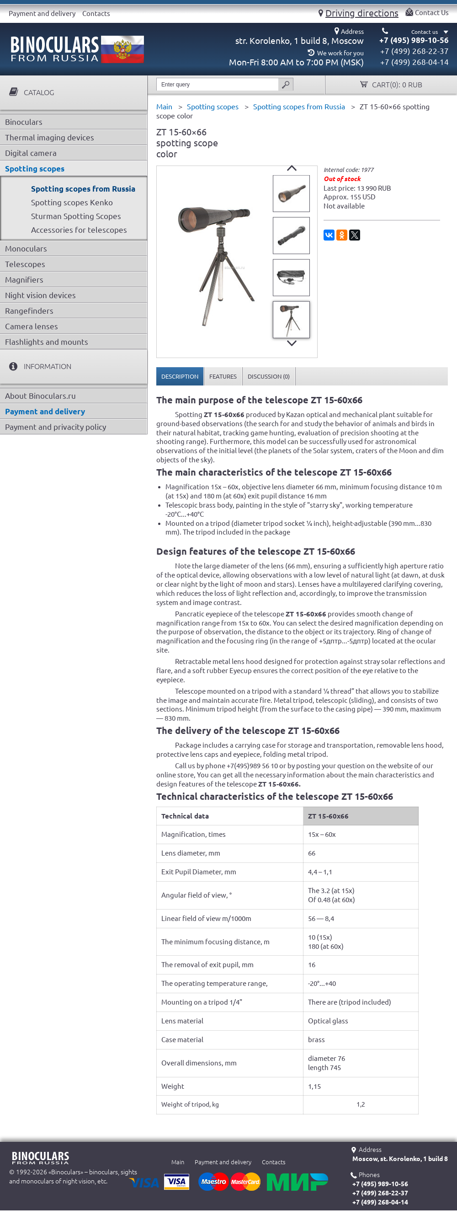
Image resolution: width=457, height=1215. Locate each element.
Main (177, 1162)
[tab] (180, 376)
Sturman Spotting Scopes (76, 216)
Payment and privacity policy (55, 427)
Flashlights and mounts (46, 341)
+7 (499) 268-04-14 (414, 62)
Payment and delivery (42, 13)
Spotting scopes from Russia (83, 188)
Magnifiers (24, 279)
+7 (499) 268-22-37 (414, 51)
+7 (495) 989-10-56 (414, 40)
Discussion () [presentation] (269, 376)
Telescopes (25, 264)
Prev (292, 168)
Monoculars (26, 248)
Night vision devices (40, 295)
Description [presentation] (179, 376)
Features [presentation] (223, 376)
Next (292, 343)
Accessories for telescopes (79, 229)
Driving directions (362, 13)
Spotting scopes (34, 168)
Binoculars (24, 122)
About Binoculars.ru (40, 395)
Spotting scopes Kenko (72, 202)
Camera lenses (31, 326)
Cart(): (396, 84)
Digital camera (31, 153)
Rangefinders (29, 310)
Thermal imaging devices (49, 137)
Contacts (96, 13)
